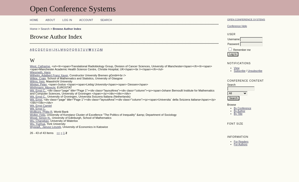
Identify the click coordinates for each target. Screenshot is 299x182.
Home (34, 20)
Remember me (242, 50)
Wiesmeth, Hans (40, 72)
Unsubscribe (255, 71)
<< (58, 132)
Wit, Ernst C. (38, 90)
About (50, 20)
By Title (238, 113)
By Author (239, 111)
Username (233, 39)
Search (106, 20)
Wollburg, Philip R (41, 111)
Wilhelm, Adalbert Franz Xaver (49, 75)
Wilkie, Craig (38, 78)
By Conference (242, 108)
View (236, 68)
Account (86, 20)
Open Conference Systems (246, 19)
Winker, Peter (38, 84)
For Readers (241, 141)
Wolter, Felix (37, 114)
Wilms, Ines (37, 81)
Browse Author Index (67, 28)
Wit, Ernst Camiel (41, 105)
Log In (67, 20)
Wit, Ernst (36, 99)
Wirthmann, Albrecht (42, 87)
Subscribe (239, 71)
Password (233, 44)
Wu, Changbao (39, 120)
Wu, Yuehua (37, 123)
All (101, 49)
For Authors (240, 144)
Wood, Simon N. (40, 117)
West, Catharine (40, 66)
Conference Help (237, 26)
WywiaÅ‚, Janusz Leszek (45, 126)
